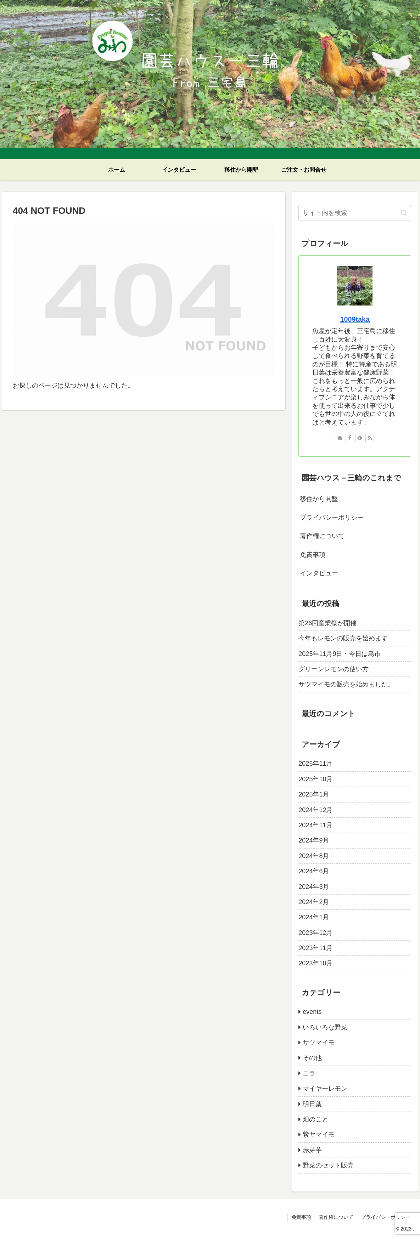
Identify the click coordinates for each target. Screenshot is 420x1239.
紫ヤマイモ (319, 1134)
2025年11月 (315, 763)
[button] (404, 213)
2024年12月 (315, 809)
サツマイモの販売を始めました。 (346, 684)
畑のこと (315, 1119)
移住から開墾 (319, 498)
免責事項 (312, 554)
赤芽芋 (312, 1150)
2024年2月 (313, 902)
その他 (312, 1057)
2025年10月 (315, 779)
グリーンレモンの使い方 (333, 669)
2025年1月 (313, 794)
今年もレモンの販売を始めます (343, 638)
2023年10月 (315, 963)
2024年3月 (313, 886)
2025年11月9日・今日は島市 (339, 653)
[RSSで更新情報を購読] (369, 438)
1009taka (355, 319)
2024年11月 (315, 825)
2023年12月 (315, 932)
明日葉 (312, 1104)
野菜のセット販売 (328, 1165)
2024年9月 (313, 840)
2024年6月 (313, 871)
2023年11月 (315, 948)
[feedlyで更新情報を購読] (359, 438)
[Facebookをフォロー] (350, 438)
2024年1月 (313, 917)
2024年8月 (313, 856)
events (312, 1011)
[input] (354, 213)
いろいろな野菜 (325, 1027)
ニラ (309, 1073)
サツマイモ (319, 1042)
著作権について (322, 535)
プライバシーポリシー (332, 517)
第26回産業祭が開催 (327, 623)
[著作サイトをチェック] (340, 438)
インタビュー (319, 573)
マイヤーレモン (325, 1088)
